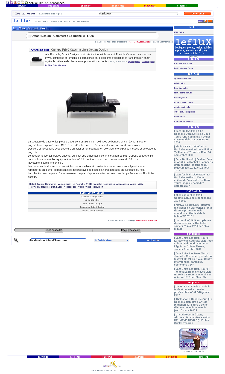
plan (152, 62)
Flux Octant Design (92, 203)
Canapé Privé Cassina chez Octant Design (79, 49)
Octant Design (40, 49)
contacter (145, 62)
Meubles (97, 184)
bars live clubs (181, 88)
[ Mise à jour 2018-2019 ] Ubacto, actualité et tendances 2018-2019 (192, 198)
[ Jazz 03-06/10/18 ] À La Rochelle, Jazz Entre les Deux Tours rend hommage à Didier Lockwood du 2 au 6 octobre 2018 (192, 137)
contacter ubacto (126, 370)
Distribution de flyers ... (184, 68)
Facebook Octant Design (92, 207)
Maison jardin (64, 184)
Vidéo (141, 184)
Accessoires (122, 184)
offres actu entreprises (184, 112)
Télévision (34, 187)
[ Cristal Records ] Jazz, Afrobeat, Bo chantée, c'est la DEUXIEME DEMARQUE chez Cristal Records (192, 318)
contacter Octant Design (161, 42)
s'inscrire (182, 6)
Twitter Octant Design (92, 210)
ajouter (131, 62)
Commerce (50, 184)
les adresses (118, 6)
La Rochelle (79, 184)
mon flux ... (179, 32)
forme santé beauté (183, 93)
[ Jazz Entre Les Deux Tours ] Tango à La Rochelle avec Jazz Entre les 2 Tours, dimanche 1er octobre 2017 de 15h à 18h (193, 273)
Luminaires (109, 184)
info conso (54, 6)
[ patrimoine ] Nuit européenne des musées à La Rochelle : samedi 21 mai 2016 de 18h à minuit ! (192, 224)
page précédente (119, 42)
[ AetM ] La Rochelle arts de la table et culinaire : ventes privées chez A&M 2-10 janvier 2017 (192, 290)
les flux (107, 42)
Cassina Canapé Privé (92, 196)
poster (137, 62)
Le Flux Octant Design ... (56, 65)
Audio (133, 184)
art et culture (180, 83)
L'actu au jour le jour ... (184, 63)
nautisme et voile (182, 107)
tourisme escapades (183, 121)
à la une (98, 42)
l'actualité (21, 6)
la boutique (150, 6)
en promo (85, 6)
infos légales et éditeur (102, 370)
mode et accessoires (183, 102)
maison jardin (180, 97)
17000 (89, 184)
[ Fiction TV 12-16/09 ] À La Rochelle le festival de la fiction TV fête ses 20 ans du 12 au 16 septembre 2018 (193, 150)
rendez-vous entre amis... (193, 351)
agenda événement (182, 78)
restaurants (179, 116)
